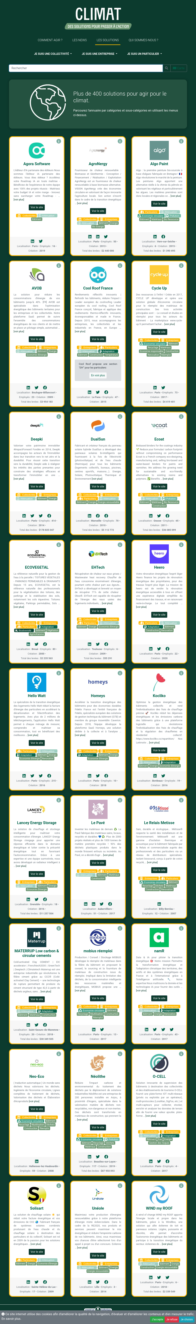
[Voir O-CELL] (181, 1054)
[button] (53, 54)
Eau (160, 1139)
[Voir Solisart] (59, 1185)
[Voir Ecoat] (181, 416)
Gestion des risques (159, 1143)
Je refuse (171, 1319)
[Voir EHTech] (120, 544)
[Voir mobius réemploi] (120, 928)
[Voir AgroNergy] (120, 141)
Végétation (52, 630)
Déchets (159, 885)
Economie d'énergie (37, 355)
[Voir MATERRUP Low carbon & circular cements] (59, 928)
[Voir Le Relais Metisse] (181, 800)
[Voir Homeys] (120, 673)
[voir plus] (19, 199)
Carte (179, 68)
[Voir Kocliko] (181, 673)
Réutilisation (96, 1014)
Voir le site (36, 207)
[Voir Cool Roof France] (120, 265)
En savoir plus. (11, 1319)
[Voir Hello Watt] (59, 673)
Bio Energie (98, 226)
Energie (114, 223)
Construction (96, 355)
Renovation (153, 355)
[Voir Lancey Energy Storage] (59, 800)
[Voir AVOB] (59, 265)
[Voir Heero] (181, 544)
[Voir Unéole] (120, 1185)
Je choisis (187, 1319)
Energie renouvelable (108, 502)
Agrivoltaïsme (37, 634)
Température (111, 355)
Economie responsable (151, 351)
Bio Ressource (171, 219)
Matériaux (156, 219)
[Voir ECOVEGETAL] (59, 544)
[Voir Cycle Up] (181, 265)
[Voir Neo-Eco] (59, 1054)
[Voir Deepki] (59, 416)
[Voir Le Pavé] (120, 800)
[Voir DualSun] (120, 416)
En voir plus (98, 375)
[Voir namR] (181, 928)
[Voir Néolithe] (120, 1054)
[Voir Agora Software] (59, 141)
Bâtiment (36, 219)
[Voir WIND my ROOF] (181, 1185)
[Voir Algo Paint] (181, 141)
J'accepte (157, 1319)
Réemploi (166, 355)
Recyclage (153, 347)
